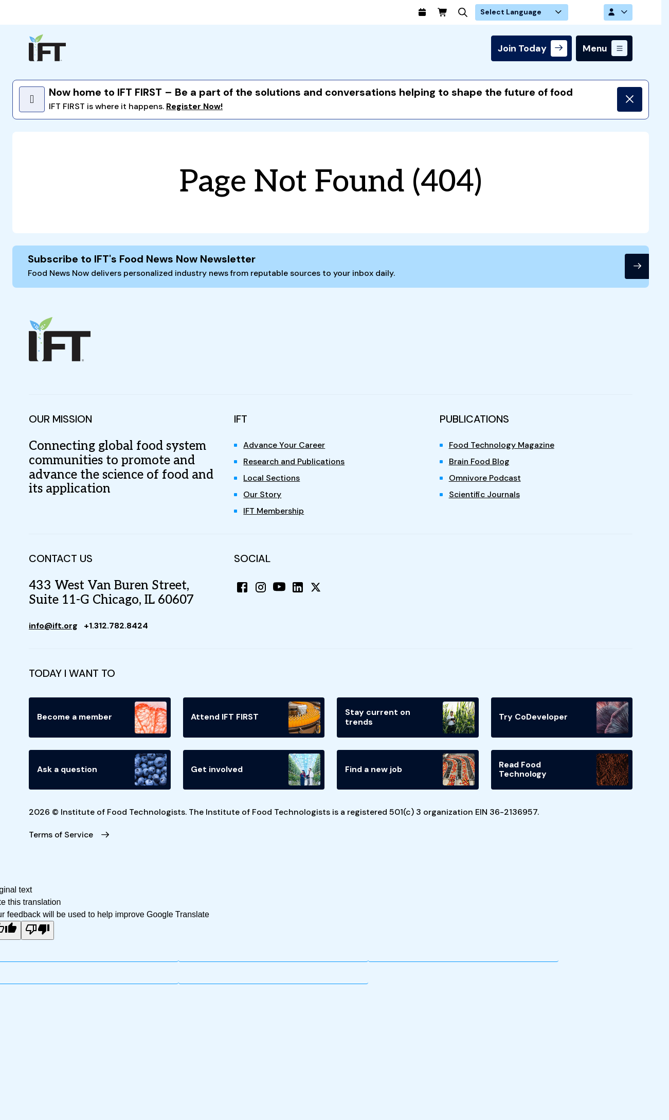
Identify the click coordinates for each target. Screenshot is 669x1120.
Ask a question (102, 770)
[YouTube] (279, 588)
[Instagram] (260, 588)
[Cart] (476, 12)
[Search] (497, 12)
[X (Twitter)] (316, 588)
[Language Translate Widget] (554, 12)
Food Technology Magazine (503, 446)
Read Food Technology (564, 770)
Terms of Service (61, 835)
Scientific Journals (486, 495)
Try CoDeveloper (564, 718)
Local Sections (272, 479)
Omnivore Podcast (485, 479)
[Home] (47, 47)
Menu (594, 48)
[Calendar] (455, 12)
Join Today (521, 48)
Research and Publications (295, 462)
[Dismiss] (629, 99)
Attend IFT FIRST (256, 718)
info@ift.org (54, 626)
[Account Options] (618, 12)
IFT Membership (274, 511)
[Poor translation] (37, 931)
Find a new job (410, 770)
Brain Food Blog (480, 462)
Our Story (262, 495)
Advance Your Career (285, 446)
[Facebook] (242, 588)
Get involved (256, 770)
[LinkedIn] (298, 588)
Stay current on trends (410, 718)
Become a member (102, 718)
